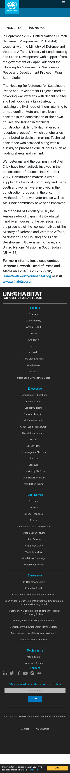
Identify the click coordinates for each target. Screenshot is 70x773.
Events (33, 520)
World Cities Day (33, 552)
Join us (33, 346)
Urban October (33, 539)
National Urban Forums (33, 533)
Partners (33, 371)
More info (34, 770)
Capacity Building (34, 407)
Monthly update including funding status (34, 620)
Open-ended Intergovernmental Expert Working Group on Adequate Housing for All (33, 603)
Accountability (33, 320)
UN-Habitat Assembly (33, 582)
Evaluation (33, 339)
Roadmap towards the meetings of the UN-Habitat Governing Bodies (34, 612)
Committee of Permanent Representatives (33, 594)
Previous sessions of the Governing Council (33, 633)
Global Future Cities (34, 420)
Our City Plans (34, 446)
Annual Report (33, 327)
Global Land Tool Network (33, 426)
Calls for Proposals (33, 514)
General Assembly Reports (33, 639)
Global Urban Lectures (33, 433)
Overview (33, 314)
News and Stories (34, 663)
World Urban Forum (34, 564)
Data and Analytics (33, 414)
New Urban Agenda (34, 358)
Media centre (33, 657)
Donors (33, 333)
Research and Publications (33, 395)
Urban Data (33, 458)
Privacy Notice (42, 729)
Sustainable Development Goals (33, 377)
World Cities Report (34, 484)
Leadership (33, 352)
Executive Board (33, 588)
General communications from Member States (33, 627)
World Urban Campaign (34, 558)
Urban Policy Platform (34, 471)
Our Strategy (33, 365)
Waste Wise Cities (33, 545)
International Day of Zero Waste (33, 526)
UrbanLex (33, 464)
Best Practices (33, 401)
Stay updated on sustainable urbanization (35, 684)
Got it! (57, 768)
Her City (34, 439)
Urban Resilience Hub (34, 477)
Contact (25, 729)
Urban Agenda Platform (34, 452)
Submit (35, 699)
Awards (34, 507)
